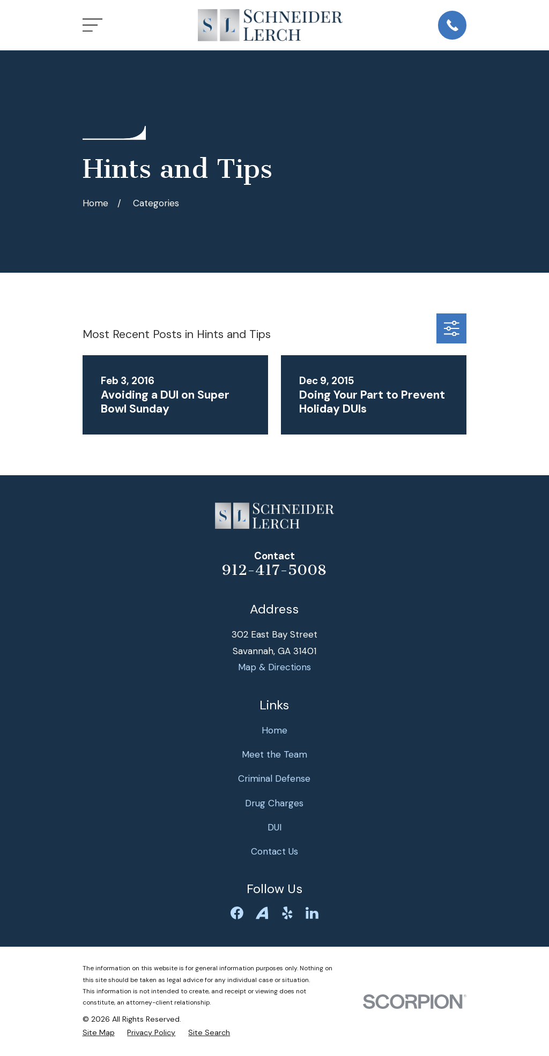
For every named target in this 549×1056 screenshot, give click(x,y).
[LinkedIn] (312, 913)
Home (274, 730)
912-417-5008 (274, 570)
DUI (274, 827)
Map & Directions (274, 667)
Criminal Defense (274, 778)
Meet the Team (274, 754)
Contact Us (274, 851)
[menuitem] (99, 1033)
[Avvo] (262, 913)
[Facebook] (237, 913)
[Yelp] (287, 913)
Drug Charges (274, 803)
